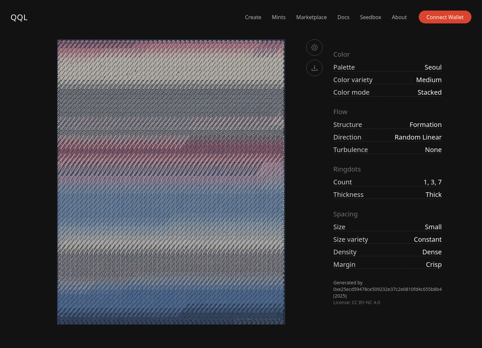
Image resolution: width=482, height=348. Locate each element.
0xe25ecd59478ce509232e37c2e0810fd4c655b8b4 (387, 289)
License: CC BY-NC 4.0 (356, 302)
